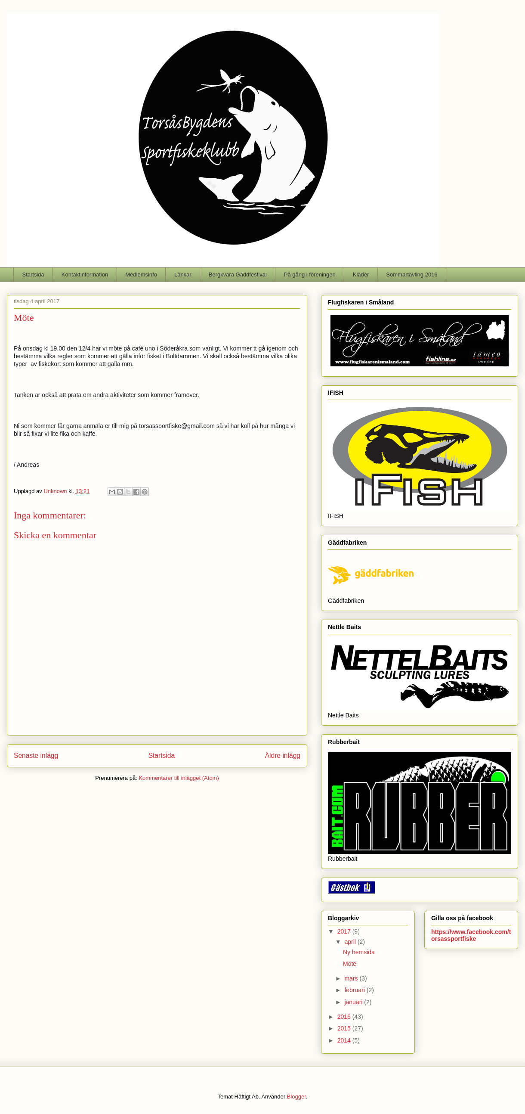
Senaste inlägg (36, 755)
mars (351, 978)
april (350, 941)
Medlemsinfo (141, 274)
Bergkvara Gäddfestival (238, 274)
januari (354, 1002)
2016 (344, 1016)
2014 (344, 1040)
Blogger (296, 1096)
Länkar (182, 274)
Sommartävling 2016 (411, 274)
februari (355, 990)
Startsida (33, 274)
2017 (344, 931)
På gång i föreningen (310, 274)
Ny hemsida (359, 952)
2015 (344, 1028)
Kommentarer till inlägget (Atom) (179, 778)
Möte (349, 963)
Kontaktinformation (85, 274)
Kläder (361, 274)
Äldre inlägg (282, 755)
